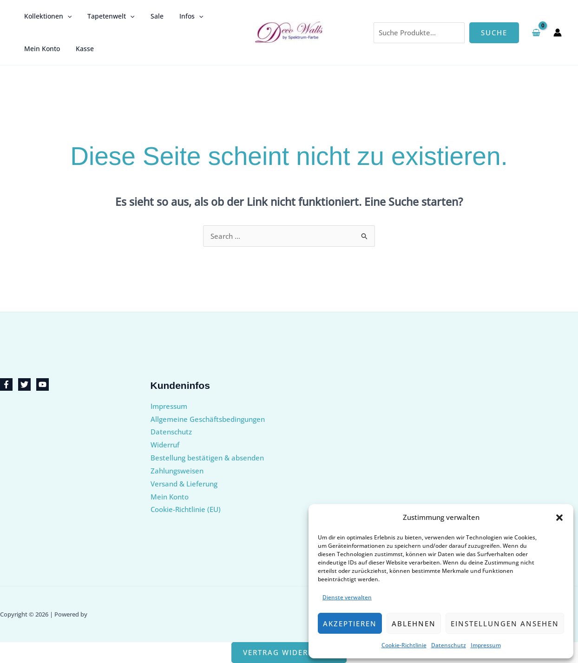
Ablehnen (414, 623)
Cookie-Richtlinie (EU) (186, 509)
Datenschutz (448, 645)
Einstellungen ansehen (505, 623)
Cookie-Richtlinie (404, 645)
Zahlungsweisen (177, 470)
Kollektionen (46, 16)
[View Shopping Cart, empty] (536, 32)
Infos (181, 16)
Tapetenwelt (106, 16)
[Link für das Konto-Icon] (557, 32)
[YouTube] (42, 384)
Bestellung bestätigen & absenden (207, 457)
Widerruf (165, 444)
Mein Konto (41, 48)
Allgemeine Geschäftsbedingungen (208, 419)
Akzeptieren (350, 623)
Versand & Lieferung (184, 483)
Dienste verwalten (347, 597)
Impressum (486, 645)
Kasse (81, 48)
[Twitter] (24, 384)
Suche (494, 32)
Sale (150, 16)
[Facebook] (6, 384)
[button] (559, 517)
